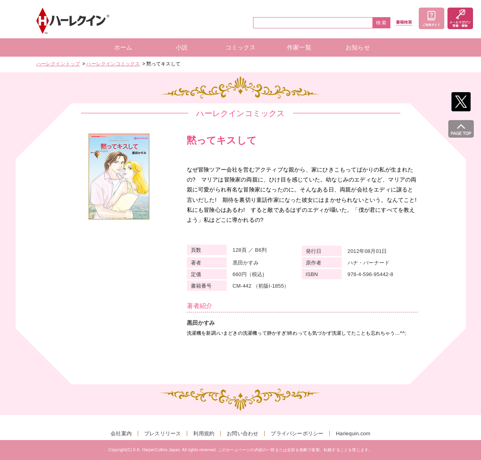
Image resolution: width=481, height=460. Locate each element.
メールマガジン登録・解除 (460, 18)
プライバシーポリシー (297, 433)
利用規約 (203, 433)
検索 (381, 23)
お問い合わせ (242, 433)
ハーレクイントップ (58, 64)
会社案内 (121, 433)
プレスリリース (162, 433)
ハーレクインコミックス (113, 64)
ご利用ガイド (431, 18)
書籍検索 (404, 22)
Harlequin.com (353, 433)
